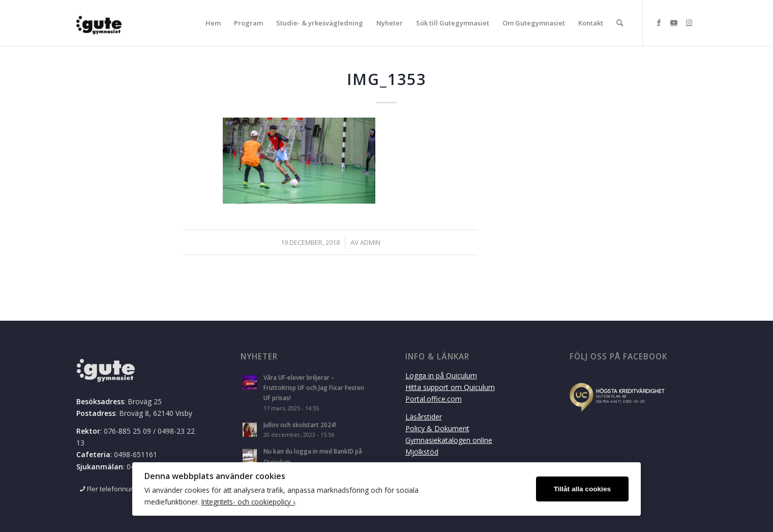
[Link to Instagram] (689, 22)
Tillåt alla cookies (582, 489)
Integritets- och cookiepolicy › (248, 502)
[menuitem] (213, 23)
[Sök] (620, 23)
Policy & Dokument (437, 428)
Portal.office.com (433, 399)
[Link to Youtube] (673, 22)
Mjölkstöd (421, 452)
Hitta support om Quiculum (450, 387)
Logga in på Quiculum (441, 375)
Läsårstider (423, 417)
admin (370, 242)
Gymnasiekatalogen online (448, 440)
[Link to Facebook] (658, 22)
